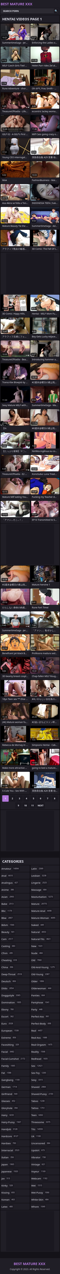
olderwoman (41, 988)
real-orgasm (42, 1044)
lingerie (39, 882)
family (8, 1065)
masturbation (42, 896)
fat (6, 1072)
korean (8, 1199)
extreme (9, 1037)
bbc (7, 910)
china (7, 967)
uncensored (41, 1143)
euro (7, 1023)
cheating (9, 960)
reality (38, 1051)
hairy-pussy (11, 1122)
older (38, 981)
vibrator (39, 1157)
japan (8, 1164)
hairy (8, 1115)
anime (8, 889)
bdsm (8, 925)
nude (37, 953)
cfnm (7, 953)
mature (39, 903)
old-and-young (43, 967)
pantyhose (40, 1002)
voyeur (38, 1171)
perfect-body (41, 1023)
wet (37, 1185)
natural (39, 932)
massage (39, 889)
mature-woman (43, 917)
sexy (37, 1079)
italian (8, 1157)
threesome (41, 1122)
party (37, 1009)
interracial (10, 1150)
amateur (10, 868)
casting (8, 946)
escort (7, 1016)
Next (41, 805)
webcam (39, 1178)
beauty (8, 932)
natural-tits (41, 939)
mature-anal (41, 910)
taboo (38, 1101)
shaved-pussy (42, 1094)
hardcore (10, 1136)
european (10, 1030)
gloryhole (9, 1108)
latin (37, 868)
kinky (7, 1185)
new (37, 946)
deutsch (9, 981)
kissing (8, 1192)
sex (37, 1065)
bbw (7, 917)
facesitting (10, 1044)
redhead (39, 1058)
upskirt (38, 1150)
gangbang (10, 1079)
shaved (39, 1087)
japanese (10, 1171)
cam (7, 939)
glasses (8, 1101)
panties (38, 995)
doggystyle (11, 995)
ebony (7, 1009)
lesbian (39, 875)
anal (7, 875)
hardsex (9, 1143)
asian (8, 896)
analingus (10, 882)
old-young (40, 974)
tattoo (38, 1108)
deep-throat (12, 974)
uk (36, 1136)
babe (7, 903)
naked (38, 925)
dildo (7, 988)
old (36, 960)
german (9, 1087)
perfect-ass (40, 1016)
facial (8, 1051)
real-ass (39, 1037)
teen (37, 1115)
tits (37, 1129)
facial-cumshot (13, 1058)
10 (25, 805)
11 (32, 805)
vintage (38, 1164)
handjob (9, 1129)
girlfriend (9, 1094)
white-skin (40, 1199)
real (37, 1030)
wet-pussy (40, 1192)
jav (6, 1178)
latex (7, 1206)
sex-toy (39, 1072)
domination (11, 1002)
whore (38, 1206)
